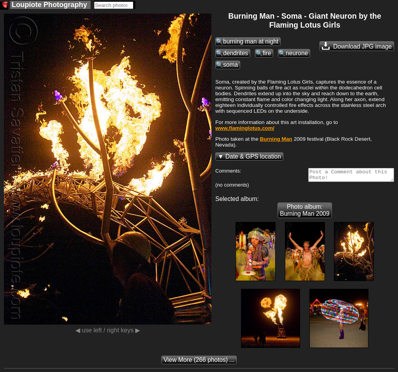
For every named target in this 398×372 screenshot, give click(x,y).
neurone (297, 53)
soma (230, 64)
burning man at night (250, 41)
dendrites (235, 53)
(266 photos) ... (199, 362)
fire (267, 53)
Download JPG (357, 46)
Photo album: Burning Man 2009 (304, 212)
